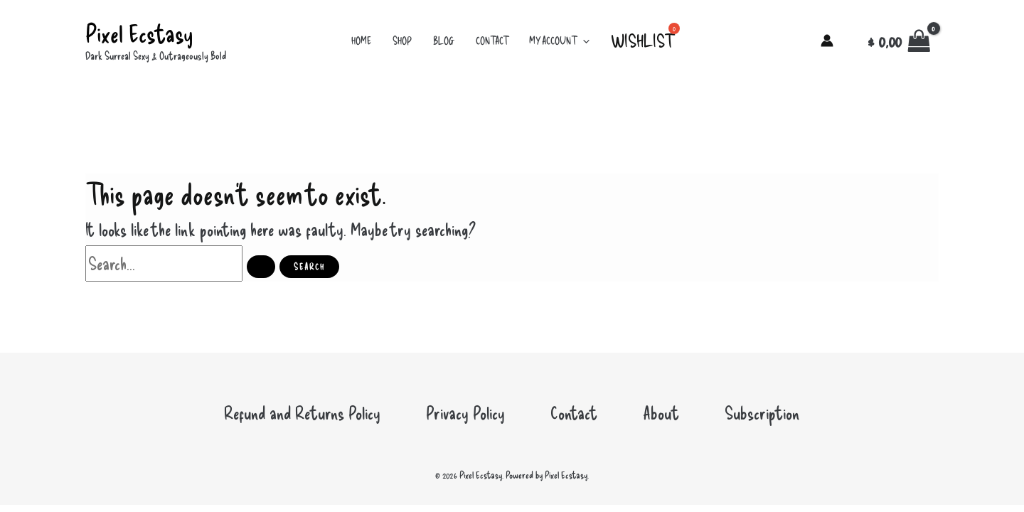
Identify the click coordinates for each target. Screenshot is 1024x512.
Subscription (762, 412)
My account (559, 40)
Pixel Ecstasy (139, 33)
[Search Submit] (261, 266)
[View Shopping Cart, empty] (899, 41)
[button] (583, 40)
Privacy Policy (465, 412)
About (661, 412)
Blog (443, 40)
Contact (492, 40)
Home (361, 40)
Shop (402, 40)
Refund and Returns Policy (302, 412)
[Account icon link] (827, 40)
